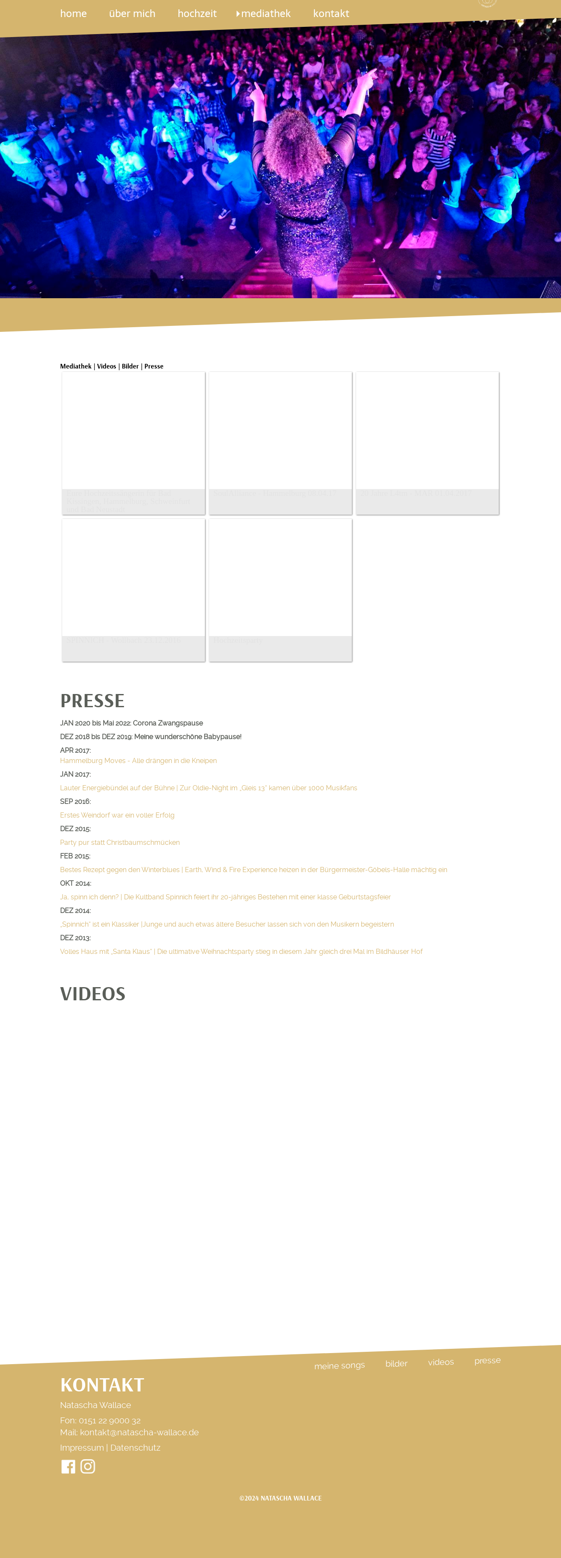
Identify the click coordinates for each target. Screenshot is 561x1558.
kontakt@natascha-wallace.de (139, 1432)
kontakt (331, 13)
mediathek (266, 13)
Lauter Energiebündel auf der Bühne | (208, 788)
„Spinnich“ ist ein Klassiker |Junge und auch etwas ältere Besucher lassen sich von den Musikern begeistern (227, 924)
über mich (132, 13)
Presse (488, 1360)
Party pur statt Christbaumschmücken (120, 842)
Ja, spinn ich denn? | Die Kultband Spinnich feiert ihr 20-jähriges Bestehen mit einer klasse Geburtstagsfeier (225, 897)
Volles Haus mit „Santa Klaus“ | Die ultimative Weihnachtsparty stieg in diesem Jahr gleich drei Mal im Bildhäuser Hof (241, 951)
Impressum (82, 1448)
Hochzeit (198, 13)
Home (73, 13)
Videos (441, 1362)
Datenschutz (135, 1448)
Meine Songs (339, 1365)
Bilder (397, 1363)
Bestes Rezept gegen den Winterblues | (253, 870)
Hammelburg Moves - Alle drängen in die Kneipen (138, 761)
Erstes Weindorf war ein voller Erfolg (117, 815)
